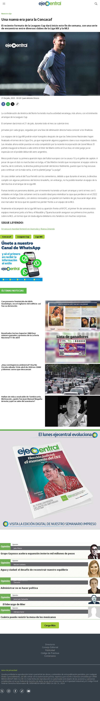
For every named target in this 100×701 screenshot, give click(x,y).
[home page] (50, 3)
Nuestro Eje (6, 13)
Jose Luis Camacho (21, 599)
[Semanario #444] (50, 479)
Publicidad (50, 650)
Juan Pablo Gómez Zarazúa (21, 581)
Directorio (50, 644)
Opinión (15, 544)
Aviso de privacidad (9, 670)
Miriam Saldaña (19, 564)
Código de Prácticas (50, 653)
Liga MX (38, 236)
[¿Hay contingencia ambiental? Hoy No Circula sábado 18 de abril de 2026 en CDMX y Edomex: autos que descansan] (72, 379)
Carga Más (50, 625)
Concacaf (6, 236)
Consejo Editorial (50, 647)
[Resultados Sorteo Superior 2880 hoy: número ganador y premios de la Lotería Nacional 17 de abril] (72, 347)
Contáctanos (50, 655)
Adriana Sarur (19, 612)
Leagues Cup (23, 236)
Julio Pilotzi (18, 548)
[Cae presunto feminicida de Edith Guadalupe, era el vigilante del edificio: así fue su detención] (72, 315)
